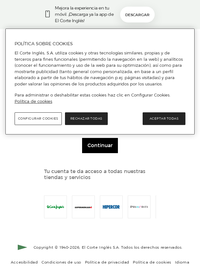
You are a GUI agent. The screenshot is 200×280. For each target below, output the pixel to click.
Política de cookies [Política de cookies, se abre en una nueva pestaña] (33, 101)
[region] (100, 81)
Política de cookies (152, 262)
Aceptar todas (164, 118)
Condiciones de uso (61, 262)
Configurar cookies (38, 118)
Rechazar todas (86, 118)
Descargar (137, 14)
